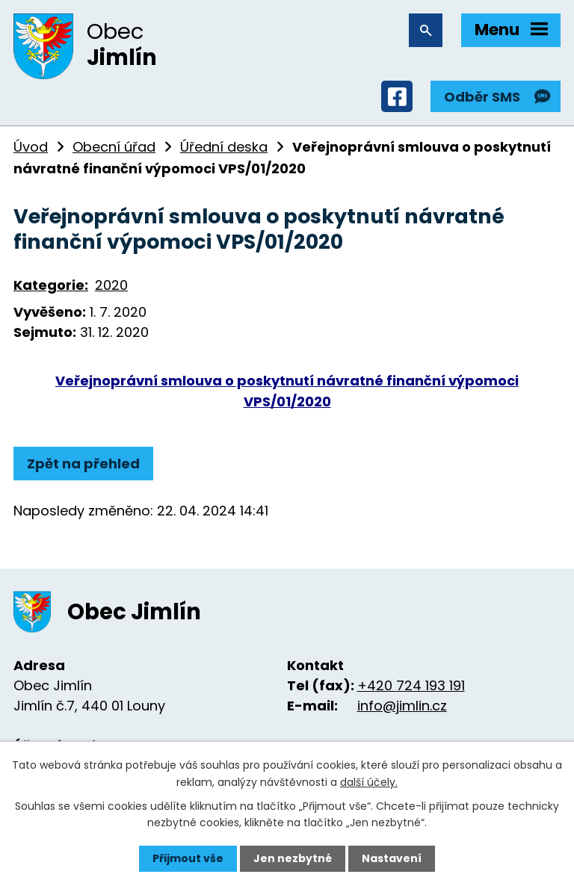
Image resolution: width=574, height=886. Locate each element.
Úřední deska (224, 146)
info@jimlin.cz (402, 705)
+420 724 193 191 (411, 685)
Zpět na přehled (83, 463)
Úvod (30, 146)
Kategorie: (50, 285)
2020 (111, 285)
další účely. (369, 781)
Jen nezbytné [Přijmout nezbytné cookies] (292, 858)
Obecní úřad (113, 146)
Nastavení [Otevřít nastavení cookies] (392, 858)
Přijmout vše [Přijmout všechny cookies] (187, 858)
